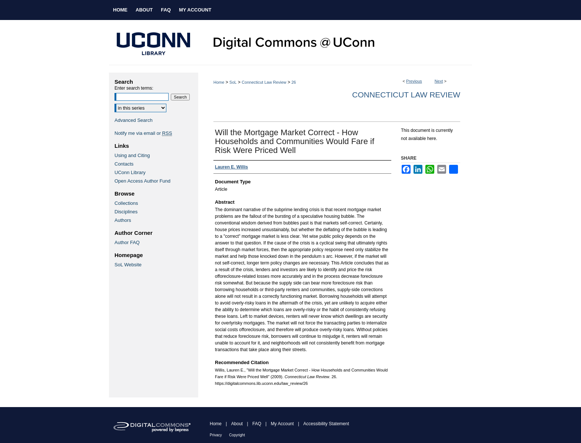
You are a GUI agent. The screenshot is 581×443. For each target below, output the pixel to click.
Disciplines (125, 211)
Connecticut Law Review (264, 82)
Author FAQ (127, 242)
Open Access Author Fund (142, 181)
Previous (414, 81)
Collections (126, 203)
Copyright (237, 435)
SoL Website (128, 264)
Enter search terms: (133, 88)
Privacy (216, 435)
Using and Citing (132, 155)
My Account (282, 423)
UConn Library (130, 172)
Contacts (123, 164)
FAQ (256, 423)
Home (218, 82)
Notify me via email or (143, 133)
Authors (122, 220)
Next (439, 81)
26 (293, 82)
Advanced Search (133, 120)
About (237, 423)
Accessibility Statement (326, 423)
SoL (233, 82)
